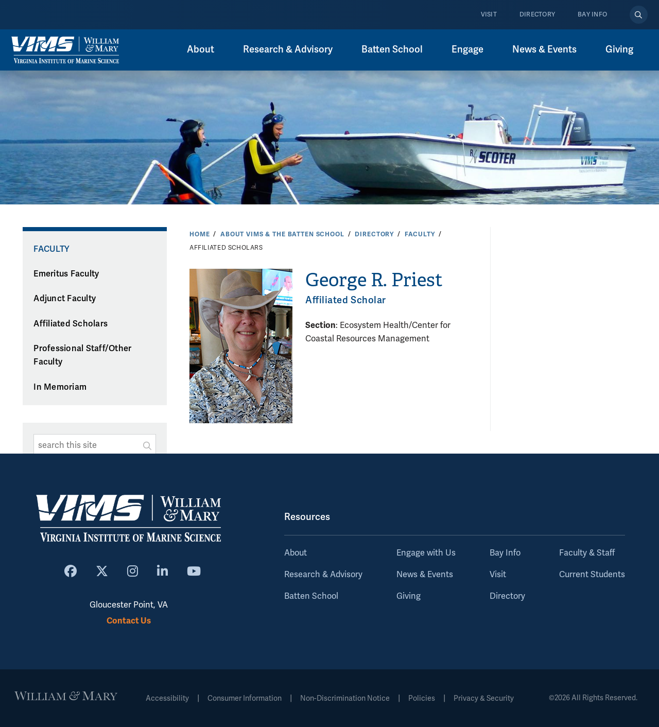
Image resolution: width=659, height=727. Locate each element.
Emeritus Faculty (66, 274)
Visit (489, 15)
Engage (467, 49)
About (200, 49)
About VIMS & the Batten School (282, 234)
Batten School (392, 49)
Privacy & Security (484, 698)
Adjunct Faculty (64, 298)
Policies (421, 698)
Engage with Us (426, 553)
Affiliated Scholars (70, 324)
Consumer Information (244, 698)
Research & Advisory (288, 49)
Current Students (592, 574)
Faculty (420, 234)
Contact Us (129, 620)
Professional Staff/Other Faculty (82, 355)
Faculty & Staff (587, 553)
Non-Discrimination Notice (345, 698)
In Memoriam (59, 387)
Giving (619, 49)
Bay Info (592, 15)
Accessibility (167, 698)
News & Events (544, 49)
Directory (537, 15)
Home (199, 234)
